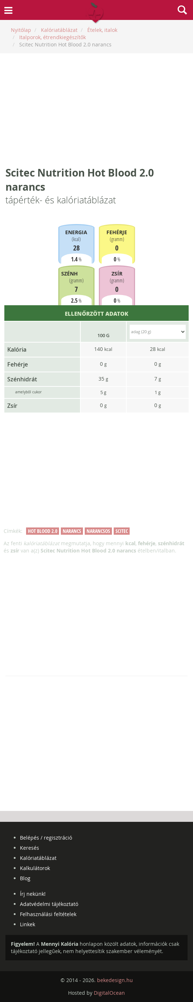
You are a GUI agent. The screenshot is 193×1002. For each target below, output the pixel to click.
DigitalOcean (109, 992)
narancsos (98, 530)
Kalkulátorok (35, 868)
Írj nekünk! (33, 893)
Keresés (29, 847)
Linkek (27, 924)
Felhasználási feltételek (48, 914)
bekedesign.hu (115, 980)
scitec (122, 530)
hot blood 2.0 (42, 530)
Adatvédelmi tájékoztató (49, 903)
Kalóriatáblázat (38, 857)
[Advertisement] (96, 109)
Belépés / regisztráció (46, 837)
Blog (25, 878)
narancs (72, 530)
